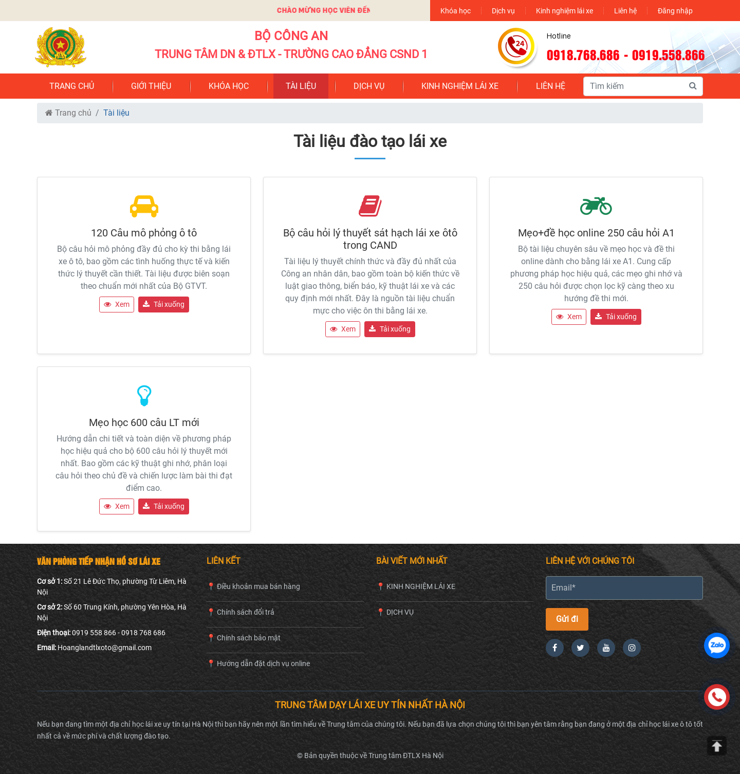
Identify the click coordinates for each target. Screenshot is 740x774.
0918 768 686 (143, 633)
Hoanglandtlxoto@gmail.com (105, 647)
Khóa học (455, 10)
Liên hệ (625, 10)
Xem (117, 304)
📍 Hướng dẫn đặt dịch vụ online (258, 663)
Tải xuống (163, 304)
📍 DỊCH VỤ (395, 612)
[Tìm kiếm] (693, 86)
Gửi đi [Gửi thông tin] (567, 619)
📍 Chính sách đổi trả (240, 612)
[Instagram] (632, 648)
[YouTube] (606, 648)
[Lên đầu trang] (717, 746)
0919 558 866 (94, 633)
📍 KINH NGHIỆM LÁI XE (415, 586)
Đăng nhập (675, 10)
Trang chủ (68, 113)
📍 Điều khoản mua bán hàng (253, 586)
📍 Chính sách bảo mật (244, 638)
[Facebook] (555, 648)
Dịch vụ (503, 10)
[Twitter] (580, 648)
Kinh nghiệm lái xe (564, 10)
